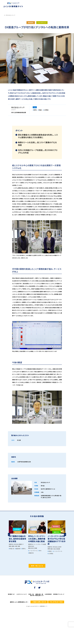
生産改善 (17, 529)
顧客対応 (56, 532)
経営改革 (18, 548)
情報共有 (31, 553)
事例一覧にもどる (37, 566)
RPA (39, 550)
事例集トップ (6, 15)
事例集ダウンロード (58, 594)
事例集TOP (11, 594)
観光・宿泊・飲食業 (55, 549)
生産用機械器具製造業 (20, 112)
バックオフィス (42, 22)
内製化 (40, 110)
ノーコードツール (33, 550)
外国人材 (11, 548)
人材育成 (45, 110)
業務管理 (30, 22)
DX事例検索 (48, 594)
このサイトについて (21, 594)
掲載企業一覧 (39, 594)
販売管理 (55, 526)
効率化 (35, 110)
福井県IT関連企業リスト (37, 595)
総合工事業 (34, 548)
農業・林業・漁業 (16, 546)
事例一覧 (31, 594)
